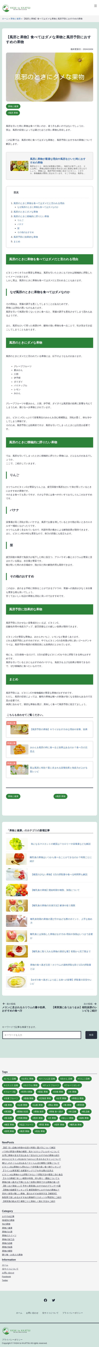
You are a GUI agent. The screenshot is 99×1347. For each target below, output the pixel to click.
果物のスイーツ (9, 1235)
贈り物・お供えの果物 (12, 1254)
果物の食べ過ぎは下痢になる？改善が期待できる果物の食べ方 (31, 1182)
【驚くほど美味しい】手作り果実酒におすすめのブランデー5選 (31, 1186)
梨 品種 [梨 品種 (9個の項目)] (8, 1118)
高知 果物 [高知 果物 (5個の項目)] (40, 1131)
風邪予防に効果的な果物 (26, 237)
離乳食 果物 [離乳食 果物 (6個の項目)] (76, 1124)
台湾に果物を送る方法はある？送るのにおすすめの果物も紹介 (31, 1155)
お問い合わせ (8, 1273)
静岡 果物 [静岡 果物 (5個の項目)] (9, 1131)
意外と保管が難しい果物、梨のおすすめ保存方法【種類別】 (29, 1193)
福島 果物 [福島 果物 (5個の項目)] (84, 1118)
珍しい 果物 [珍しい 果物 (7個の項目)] (68, 1118)
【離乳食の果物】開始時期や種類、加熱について (43, 890)
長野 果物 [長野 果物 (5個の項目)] (59, 1124)
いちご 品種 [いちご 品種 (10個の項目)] (10, 1079)
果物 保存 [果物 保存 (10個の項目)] (39, 1111)
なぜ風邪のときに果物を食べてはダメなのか (37, 207)
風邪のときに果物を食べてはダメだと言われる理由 (39, 203)
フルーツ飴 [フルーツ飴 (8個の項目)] (10, 1092)
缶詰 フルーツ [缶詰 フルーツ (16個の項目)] (27, 1124)
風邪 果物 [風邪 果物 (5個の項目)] (25, 1131)
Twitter (5, 1280)
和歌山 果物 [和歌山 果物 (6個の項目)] (78, 1098)
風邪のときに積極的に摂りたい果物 (31, 216)
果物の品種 (7, 1243)
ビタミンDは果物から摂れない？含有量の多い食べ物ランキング (31, 1167)
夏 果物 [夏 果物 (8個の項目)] (8, 1105)
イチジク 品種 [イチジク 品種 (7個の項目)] (11, 1085)
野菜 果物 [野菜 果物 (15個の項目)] (44, 1124)
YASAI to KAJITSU (21, 1343)
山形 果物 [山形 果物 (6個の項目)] (22, 1105)
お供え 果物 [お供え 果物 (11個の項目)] (28, 1079)
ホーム (5, 18)
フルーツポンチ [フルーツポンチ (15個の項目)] (73, 1085)
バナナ (20, 224)
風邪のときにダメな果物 (26, 211)
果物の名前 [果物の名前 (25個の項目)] (23, 1111)
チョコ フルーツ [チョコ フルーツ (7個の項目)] (51, 1085)
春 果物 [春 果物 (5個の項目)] (68, 1105)
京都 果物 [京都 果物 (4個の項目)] (58, 1092)
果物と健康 (15, 18)
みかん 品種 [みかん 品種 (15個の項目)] (66, 1079)
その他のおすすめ (25, 232)
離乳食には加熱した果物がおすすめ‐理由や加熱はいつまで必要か (49, 936)
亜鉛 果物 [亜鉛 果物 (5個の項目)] (43, 1092)
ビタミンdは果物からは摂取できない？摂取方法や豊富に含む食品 (32, 1174)
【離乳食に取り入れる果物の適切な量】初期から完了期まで (48, 951)
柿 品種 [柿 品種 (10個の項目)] (73, 1111)
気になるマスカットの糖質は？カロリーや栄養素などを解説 (48, 844)
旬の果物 (6, 1224)
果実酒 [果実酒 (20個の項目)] (81, 1105)
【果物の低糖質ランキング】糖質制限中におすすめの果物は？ (31, 1190)
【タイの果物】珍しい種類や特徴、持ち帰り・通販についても (31, 1178)
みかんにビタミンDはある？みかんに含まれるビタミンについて (31, 1159)
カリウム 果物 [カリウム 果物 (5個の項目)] (31, 1085)
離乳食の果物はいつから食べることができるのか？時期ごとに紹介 (49, 859)
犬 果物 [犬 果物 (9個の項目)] (52, 1118)
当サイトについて (10, 1269)
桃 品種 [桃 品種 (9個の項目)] (86, 1111)
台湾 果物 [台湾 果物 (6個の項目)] (61, 1098)
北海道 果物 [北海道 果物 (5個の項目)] (45, 1098)
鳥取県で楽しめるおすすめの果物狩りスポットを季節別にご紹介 (32, 1197)
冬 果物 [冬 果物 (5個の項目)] (73, 1092)
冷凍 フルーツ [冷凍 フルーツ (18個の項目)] (11, 1098)
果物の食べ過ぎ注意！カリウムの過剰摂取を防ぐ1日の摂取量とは (48, 967)
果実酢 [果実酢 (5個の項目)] (8, 1111)
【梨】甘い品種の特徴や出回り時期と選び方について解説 (28, 1147)
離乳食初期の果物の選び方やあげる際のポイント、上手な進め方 (49, 921)
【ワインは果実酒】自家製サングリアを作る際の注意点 (27, 1170)
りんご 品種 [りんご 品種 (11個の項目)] (84, 1079)
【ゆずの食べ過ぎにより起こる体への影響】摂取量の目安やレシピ (49, 982)
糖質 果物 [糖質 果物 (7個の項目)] (9, 1124)
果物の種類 (7, 1251)
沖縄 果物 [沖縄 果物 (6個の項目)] (22, 1118)
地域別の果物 (8, 1220)
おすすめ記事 (8, 1216)
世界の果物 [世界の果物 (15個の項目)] (27, 1092)
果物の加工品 (8, 1239)
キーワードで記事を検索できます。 (19, 1027)
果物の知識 (7, 1247)
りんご (20, 220)
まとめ (17, 241)
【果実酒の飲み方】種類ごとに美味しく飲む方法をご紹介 (28, 1201)
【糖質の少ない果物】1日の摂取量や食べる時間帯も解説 (46, 874)
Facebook (6, 1276)
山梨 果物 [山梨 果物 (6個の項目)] (38, 1105)
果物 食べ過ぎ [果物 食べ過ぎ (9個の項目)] (56, 1111)
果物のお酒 (7, 1232)
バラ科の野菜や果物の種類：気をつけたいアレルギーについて (31, 1151)
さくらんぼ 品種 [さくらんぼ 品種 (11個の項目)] (47, 1079)
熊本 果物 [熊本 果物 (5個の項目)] (38, 1118)
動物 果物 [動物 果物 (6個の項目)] (29, 1098)
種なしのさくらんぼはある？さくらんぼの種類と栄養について (31, 1163)
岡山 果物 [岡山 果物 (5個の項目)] (53, 1105)
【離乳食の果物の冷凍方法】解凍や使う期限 (40, 905)
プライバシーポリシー (72, 1313)
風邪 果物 (13, 113)
